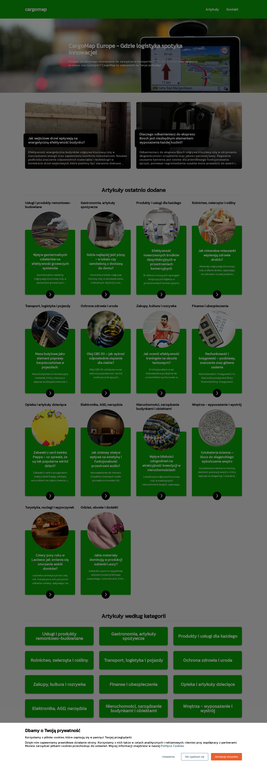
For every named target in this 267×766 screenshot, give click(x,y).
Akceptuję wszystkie (226, 756)
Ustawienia (168, 756)
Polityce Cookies (172, 746)
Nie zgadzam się (194, 756)
